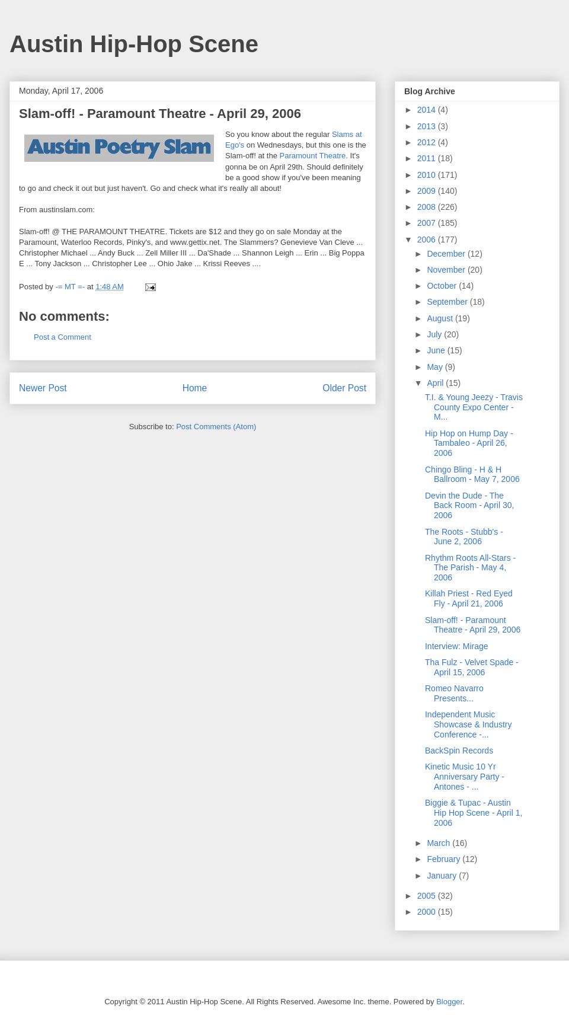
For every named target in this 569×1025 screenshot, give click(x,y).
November (447, 269)
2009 (427, 191)
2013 (427, 126)
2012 (427, 142)
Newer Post (43, 388)
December (447, 253)
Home (195, 388)
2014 (427, 109)
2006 (427, 239)
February (444, 859)
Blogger (449, 1001)
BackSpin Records (459, 750)
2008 (427, 207)
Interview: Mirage (456, 646)
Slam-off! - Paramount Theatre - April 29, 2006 (472, 625)
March (439, 843)
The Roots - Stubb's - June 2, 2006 (464, 537)
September (448, 301)
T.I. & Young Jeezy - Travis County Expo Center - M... (474, 407)
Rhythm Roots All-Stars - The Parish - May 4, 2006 (470, 568)
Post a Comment (62, 337)
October (443, 285)
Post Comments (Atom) (216, 426)
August (441, 318)
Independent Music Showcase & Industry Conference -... (468, 724)
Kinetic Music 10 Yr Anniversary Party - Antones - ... (464, 776)
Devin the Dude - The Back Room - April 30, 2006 (469, 506)
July (435, 334)
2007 (427, 223)
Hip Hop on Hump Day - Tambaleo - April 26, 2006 (469, 443)
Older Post (344, 388)
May (436, 367)
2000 (427, 912)
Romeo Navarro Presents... (454, 693)
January (443, 875)
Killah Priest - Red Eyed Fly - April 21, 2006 (469, 598)
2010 (427, 175)
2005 (427, 896)
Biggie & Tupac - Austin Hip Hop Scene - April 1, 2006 (473, 813)
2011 (427, 158)
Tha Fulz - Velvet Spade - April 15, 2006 (472, 667)
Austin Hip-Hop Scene (133, 44)
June (437, 350)
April (436, 383)
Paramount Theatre (313, 155)
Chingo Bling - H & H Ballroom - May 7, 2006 (472, 474)
